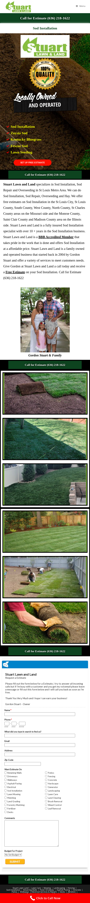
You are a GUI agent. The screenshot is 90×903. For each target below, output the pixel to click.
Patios (14, 891)
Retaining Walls (30, 890)
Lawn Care (36, 888)
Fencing (71, 888)
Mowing (47, 888)
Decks (62, 891)
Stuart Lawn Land (21, 888)
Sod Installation (13, 890)
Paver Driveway (47, 890)
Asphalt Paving (63, 890)
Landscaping (59, 888)
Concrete (77, 890)
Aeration (72, 891)
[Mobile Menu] (81, 6)
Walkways (24, 891)
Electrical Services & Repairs (44, 891)
